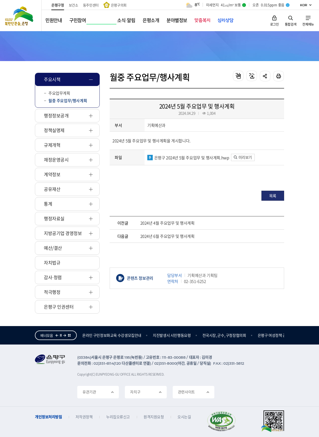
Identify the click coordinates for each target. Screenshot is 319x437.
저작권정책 (84, 417)
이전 (57, 335)
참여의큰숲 (90, 335)
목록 (272, 196)
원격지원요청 (154, 417)
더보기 (69, 335)
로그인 (274, 24)
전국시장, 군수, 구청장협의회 (253, 335)
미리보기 (243, 157)
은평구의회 (119, 4)
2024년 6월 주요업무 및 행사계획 (167, 236)
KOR (303, 5)
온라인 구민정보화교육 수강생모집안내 (140, 335)
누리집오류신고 (118, 417)
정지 (61, 335)
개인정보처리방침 (48, 417)
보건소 (73, 4)
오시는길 (184, 417)
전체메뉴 (308, 24)
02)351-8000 (165, 363)
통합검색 (291, 24)
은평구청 (57, 4)
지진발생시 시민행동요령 (200, 335)
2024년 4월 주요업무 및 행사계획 (167, 223)
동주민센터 (91, 4)
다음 (65, 335)
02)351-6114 (103, 363)
